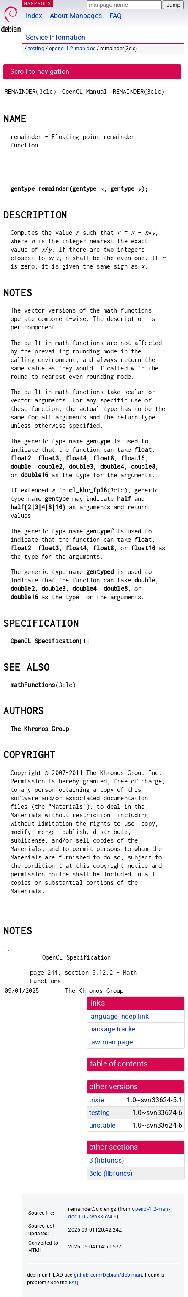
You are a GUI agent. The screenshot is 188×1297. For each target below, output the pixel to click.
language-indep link (119, 1016)
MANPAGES (37, 3)
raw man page (111, 1042)
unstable (102, 1125)
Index (34, 16)
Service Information (55, 37)
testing (36, 49)
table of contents (119, 1064)
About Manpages (76, 16)
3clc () (111, 1173)
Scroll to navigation (39, 72)
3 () (106, 1160)
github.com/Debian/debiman (108, 1275)
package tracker (113, 1029)
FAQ (115, 16)
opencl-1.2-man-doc (72, 49)
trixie (96, 1100)
